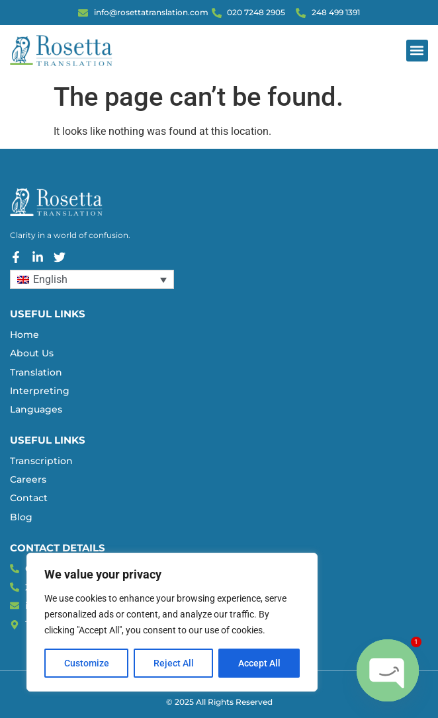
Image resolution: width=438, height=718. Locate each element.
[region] (172, 622)
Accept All (259, 663)
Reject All (173, 663)
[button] (417, 50)
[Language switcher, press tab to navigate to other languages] (92, 279)
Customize (86, 663)
